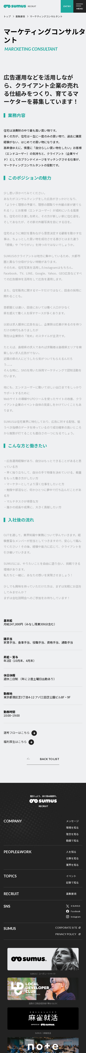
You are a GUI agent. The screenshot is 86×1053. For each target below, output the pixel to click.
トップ (7, 16)
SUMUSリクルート (43, 803)
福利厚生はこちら (15, 741)
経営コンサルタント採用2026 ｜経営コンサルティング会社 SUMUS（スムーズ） (15, 6)
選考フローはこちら (17, 732)
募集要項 (20, 16)
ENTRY (67, 6)
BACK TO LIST (49, 759)
